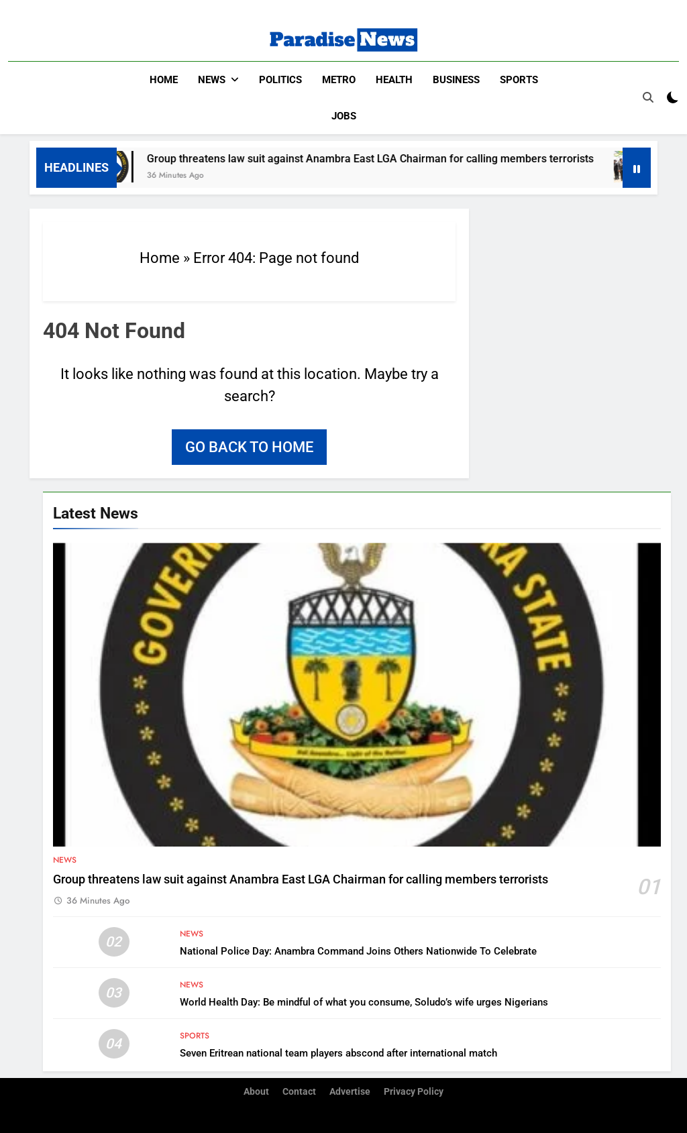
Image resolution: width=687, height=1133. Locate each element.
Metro (339, 80)
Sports (519, 80)
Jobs (343, 116)
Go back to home (249, 447)
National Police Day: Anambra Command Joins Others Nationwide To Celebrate (358, 951)
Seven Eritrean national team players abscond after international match (338, 1053)
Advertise (349, 1091)
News (211, 80)
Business (456, 80)
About (256, 1091)
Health (394, 80)
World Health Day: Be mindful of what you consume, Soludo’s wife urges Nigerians (364, 1002)
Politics (280, 80)
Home (164, 80)
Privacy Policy (413, 1091)
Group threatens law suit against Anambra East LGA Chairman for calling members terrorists (381, 158)
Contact (299, 1091)
